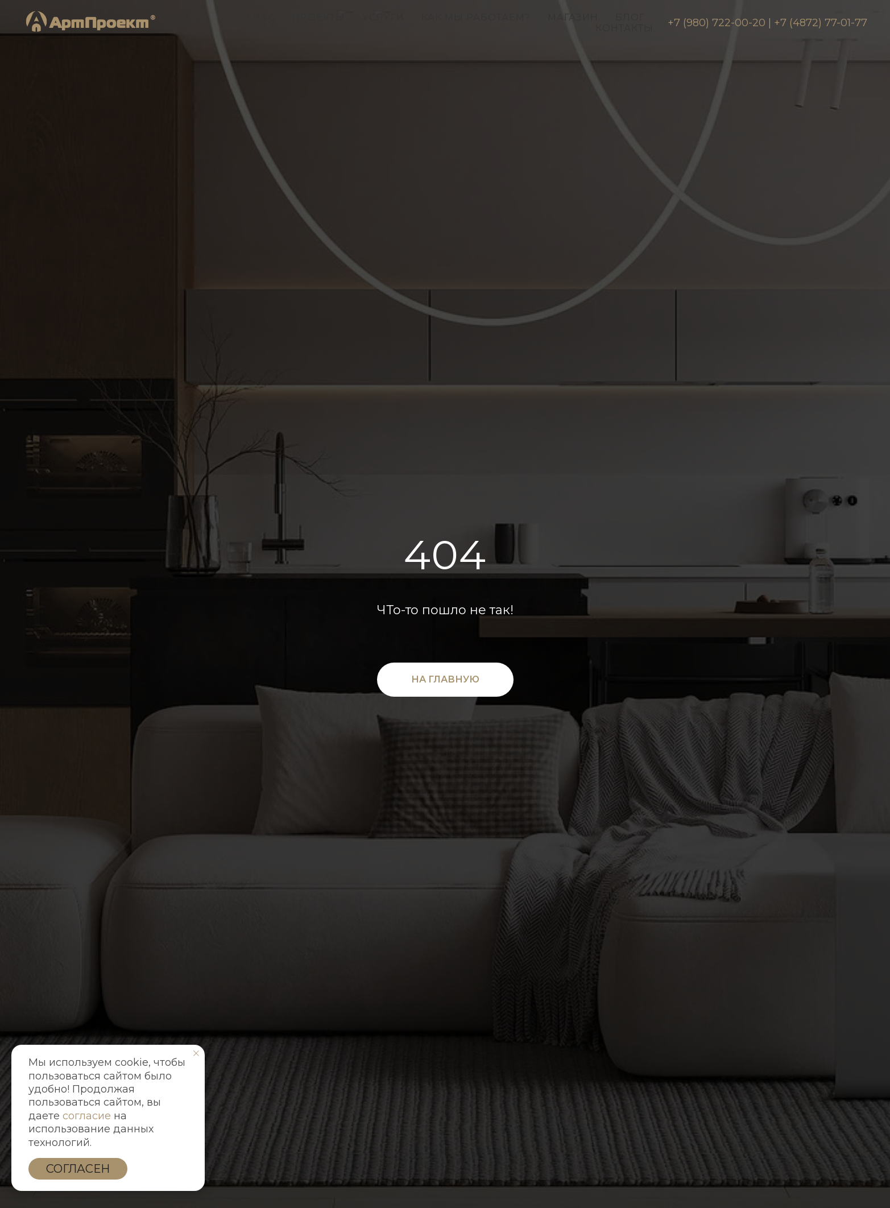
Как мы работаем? (476, 17)
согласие (87, 1116)
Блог (630, 17)
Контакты (624, 28)
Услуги (383, 17)
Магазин (573, 17)
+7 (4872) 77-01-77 (820, 22)
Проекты (318, 17)
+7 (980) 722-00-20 (716, 22)
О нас (258, 17)
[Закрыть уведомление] (196, 1053)
